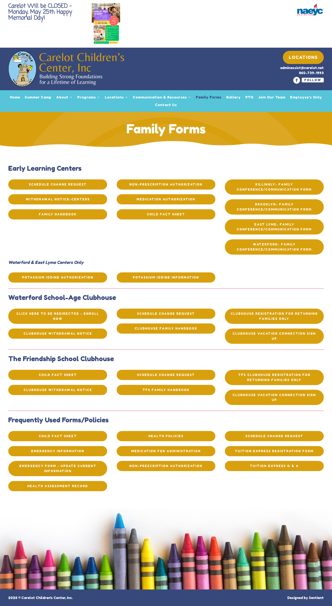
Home (15, 97)
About (62, 97)
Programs (86, 97)
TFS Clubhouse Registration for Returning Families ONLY (274, 377)
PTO (249, 97)
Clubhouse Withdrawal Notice (58, 333)
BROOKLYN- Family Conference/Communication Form (274, 206)
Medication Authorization (166, 199)
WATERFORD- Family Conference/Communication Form (274, 247)
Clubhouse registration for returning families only (274, 316)
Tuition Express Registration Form (274, 451)
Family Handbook (58, 214)
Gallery (233, 97)
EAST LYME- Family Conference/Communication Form (274, 227)
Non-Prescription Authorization (165, 184)
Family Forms (208, 97)
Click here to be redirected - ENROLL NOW (57, 316)
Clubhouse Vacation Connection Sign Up (274, 336)
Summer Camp (38, 97)
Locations (303, 57)
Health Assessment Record (57, 486)
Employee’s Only (306, 97)
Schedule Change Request (58, 184)
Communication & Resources (160, 97)
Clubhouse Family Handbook (166, 328)
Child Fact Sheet (166, 214)
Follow (312, 80)
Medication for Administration (166, 451)
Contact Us (166, 105)
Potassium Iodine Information (166, 277)
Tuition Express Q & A (274, 466)
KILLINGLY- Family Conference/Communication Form (274, 187)
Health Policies (166, 436)
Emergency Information (57, 451)
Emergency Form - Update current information (57, 468)
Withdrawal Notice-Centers (58, 199)
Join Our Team (271, 97)
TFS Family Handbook (166, 390)
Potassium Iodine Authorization (57, 277)
